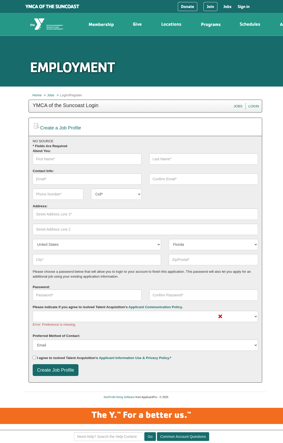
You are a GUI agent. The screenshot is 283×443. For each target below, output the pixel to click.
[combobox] (116, 194)
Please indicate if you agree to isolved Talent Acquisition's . (108, 307)
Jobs (50, 95)
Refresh (182, 397)
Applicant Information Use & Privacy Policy (134, 358)
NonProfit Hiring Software (119, 397)
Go (150, 437)
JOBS (238, 106)
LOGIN (254, 106)
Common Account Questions (183, 437)
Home (37, 95)
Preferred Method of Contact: (56, 336)
